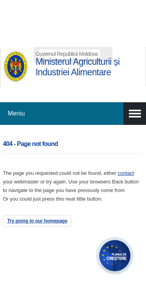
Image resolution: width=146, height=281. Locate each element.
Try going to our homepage (37, 221)
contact (126, 173)
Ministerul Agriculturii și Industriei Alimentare (77, 67)
